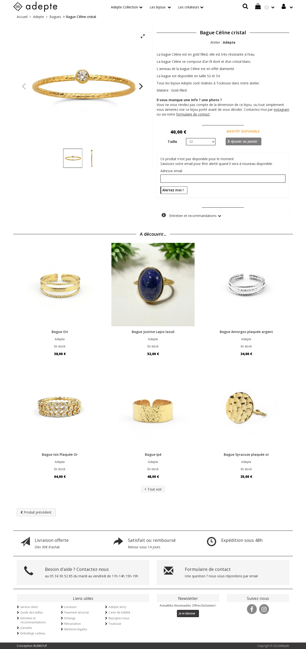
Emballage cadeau (32, 633)
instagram (281, 109)
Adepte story (117, 607)
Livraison (70, 607)
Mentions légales (75, 629)
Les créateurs (188, 7)
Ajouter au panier (242, 141)
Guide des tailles (31, 612)
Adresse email (171, 171)
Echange (70, 618)
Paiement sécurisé (76, 612)
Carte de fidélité (119, 612)
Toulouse (115, 624)
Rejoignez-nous (119, 618)
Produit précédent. (36, 512)
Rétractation (72, 624)
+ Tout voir (153, 489)
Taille (172, 141)
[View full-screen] (143, 36)
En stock (59, 346)
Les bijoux (158, 7)
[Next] (140, 86)
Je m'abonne (187, 613)
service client (29, 607)
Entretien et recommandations (189, 215)
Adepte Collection (124, 7)
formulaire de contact (193, 114)
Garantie (26, 628)
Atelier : (222, 42)
